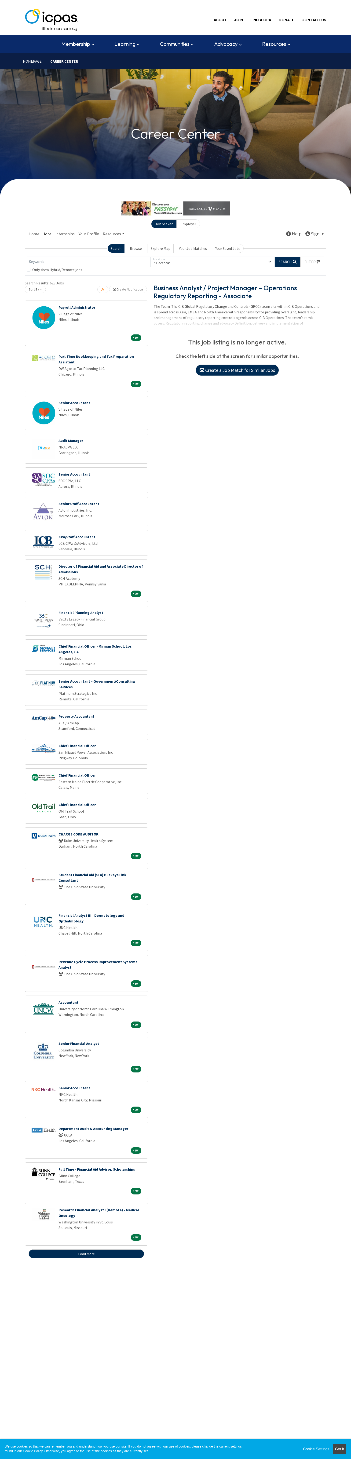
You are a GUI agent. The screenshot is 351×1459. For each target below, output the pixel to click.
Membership (75, 44)
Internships (65, 234)
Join (238, 20)
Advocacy (226, 44)
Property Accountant (76, 716)
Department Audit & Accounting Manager (93, 1128)
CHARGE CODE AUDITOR (78, 834)
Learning (124, 44)
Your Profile (88, 234)
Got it (339, 1449)
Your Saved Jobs (227, 248)
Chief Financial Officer (77, 745)
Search (116, 248)
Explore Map (160, 248)
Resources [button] (112, 234)
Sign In (314, 234)
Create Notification (128, 289)
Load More (86, 1253)
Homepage (32, 61)
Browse (136, 248)
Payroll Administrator (76, 307)
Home (34, 234)
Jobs (47, 234)
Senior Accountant (74, 402)
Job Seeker (164, 224)
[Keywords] (89, 262)
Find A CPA (260, 20)
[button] (312, 262)
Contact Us (313, 20)
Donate (286, 20)
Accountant (68, 1002)
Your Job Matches (193, 248)
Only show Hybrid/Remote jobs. (57, 269)
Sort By (34, 289)
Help (294, 234)
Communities (175, 44)
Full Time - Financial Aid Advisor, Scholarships (96, 1169)
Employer (188, 224)
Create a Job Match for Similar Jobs (237, 370)
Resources (274, 44)
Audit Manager (70, 440)
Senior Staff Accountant (78, 503)
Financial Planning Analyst (80, 612)
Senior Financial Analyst (78, 1043)
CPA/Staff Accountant (76, 536)
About (220, 20)
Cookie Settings (316, 1449)
